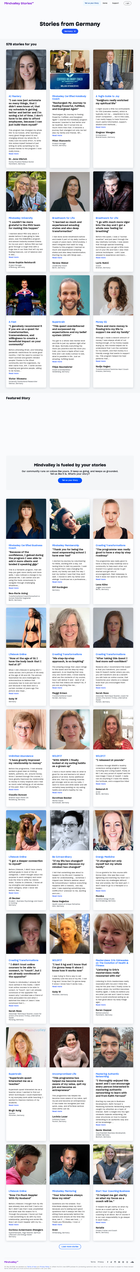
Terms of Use (32, 1267)
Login (127, 3)
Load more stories (70, 1247)
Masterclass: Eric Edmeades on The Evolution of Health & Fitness (112, 963)
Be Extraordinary (62, 856)
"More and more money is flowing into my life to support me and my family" (113, 329)
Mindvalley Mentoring (64, 1191)
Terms (93, 1262)
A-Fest (12, 322)
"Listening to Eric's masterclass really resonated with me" (108, 972)
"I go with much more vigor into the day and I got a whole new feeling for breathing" (113, 227)
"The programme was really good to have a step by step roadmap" (113, 552)
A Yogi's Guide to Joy (107, 96)
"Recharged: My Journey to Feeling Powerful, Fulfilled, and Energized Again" (69, 106)
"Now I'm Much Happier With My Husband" (23, 1197)
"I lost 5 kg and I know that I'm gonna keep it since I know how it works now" (69, 967)
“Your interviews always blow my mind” (67, 1197)
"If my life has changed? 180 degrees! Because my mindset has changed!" (68, 864)
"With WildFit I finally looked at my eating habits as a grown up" (69, 763)
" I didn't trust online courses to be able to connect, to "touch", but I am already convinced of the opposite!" (25, 970)
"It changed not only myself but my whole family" (109, 864)
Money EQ (101, 322)
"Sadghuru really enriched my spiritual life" (112, 102)
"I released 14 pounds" (110, 760)
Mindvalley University (21, 218)
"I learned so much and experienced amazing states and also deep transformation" (67, 227)
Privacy (101, 1262)
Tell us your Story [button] (70, 480)
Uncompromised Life (64, 1074)
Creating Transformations (110, 545)
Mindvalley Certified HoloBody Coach (69, 97)
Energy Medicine (105, 856)
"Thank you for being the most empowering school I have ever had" (69, 552)
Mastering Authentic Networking (107, 1075)
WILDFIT (57, 756)
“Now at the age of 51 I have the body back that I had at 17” (25, 661)
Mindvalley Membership (65, 545)
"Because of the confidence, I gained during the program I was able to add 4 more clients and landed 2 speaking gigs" (26, 558)
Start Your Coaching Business (113, 1191)
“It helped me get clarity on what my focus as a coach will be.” (111, 1198)
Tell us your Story (92, 3)
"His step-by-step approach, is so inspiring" (68, 660)
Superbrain (58, 322)
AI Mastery (15, 96)
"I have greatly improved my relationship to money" (25, 762)
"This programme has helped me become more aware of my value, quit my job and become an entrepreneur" (69, 1084)
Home (105, 3)
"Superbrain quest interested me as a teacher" (21, 1081)
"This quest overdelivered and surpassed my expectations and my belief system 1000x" (69, 331)
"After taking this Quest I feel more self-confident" (112, 660)
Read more (13, 154)
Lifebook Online (17, 654)
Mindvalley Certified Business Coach (25, 546)
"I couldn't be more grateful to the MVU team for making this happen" (24, 225)
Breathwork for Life (63, 218)
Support (115, 3)
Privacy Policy (45, 1267)
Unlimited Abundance (21, 756)
